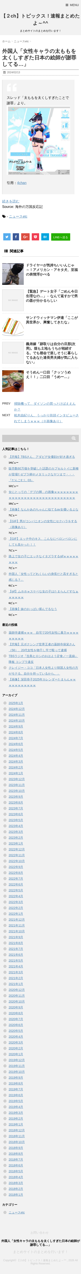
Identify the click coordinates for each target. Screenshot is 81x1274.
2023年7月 (16, 808)
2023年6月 (16, 814)
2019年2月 (16, 1118)
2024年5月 (16, 750)
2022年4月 (16, 896)
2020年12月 (17, 990)
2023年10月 (17, 791)
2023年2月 (16, 837)
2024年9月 (16, 726)
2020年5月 (16, 1031)
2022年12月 (17, 849)
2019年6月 (16, 1095)
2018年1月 (16, 1194)
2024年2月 (16, 767)
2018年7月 (16, 1159)
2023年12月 (17, 779)
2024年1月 (16, 773)
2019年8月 (16, 1083)
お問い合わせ (39, 1232)
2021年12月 (17, 919)
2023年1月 (16, 843)
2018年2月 (16, 1189)
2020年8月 (16, 1013)
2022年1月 (16, 913)
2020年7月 (16, 1019)
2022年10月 (17, 861)
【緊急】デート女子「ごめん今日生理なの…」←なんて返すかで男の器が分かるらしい (52, 296)
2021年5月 (16, 960)
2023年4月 (16, 826)
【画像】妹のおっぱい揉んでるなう (33, 609)
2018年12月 (17, 1130)
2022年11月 (17, 855)
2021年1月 (16, 984)
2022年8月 (16, 872)
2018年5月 (16, 1171)
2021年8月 (16, 943)
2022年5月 (16, 890)
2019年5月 (16, 1101)
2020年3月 (16, 1042)
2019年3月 (16, 1112)
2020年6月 (16, 1025)
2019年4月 (16, 1107)
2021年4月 (16, 966)
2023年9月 (16, 796)
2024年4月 (16, 755)
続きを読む (10, 201)
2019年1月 (16, 1124)
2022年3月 (16, 902)
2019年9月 (16, 1077)
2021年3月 (16, 972)
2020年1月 (16, 1054)
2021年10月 (17, 931)
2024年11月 (17, 714)
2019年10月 (17, 1071)
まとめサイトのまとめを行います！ (40, 1252)
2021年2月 (16, 978)
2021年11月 (17, 925)
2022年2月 (16, 908)
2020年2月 (16, 1048)
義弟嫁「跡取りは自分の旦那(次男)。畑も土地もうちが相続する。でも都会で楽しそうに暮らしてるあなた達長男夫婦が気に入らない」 (52, 353)
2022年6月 (16, 884)
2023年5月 (16, 820)
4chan (22, 183)
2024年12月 (17, 709)
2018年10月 (17, 1142)
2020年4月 (16, 1036)
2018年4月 (16, 1177)
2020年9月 (16, 1007)
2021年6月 (16, 954)
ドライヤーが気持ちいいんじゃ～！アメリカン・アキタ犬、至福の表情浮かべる (52, 269)
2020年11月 (17, 995)
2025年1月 (16, 703)
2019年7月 (16, 1089)
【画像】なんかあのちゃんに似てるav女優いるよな (43, 509)
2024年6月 (16, 744)
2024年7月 (16, 738)
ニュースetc (18, 216)
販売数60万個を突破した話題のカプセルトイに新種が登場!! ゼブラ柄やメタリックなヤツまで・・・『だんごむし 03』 (44, 474)
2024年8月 (16, 732)
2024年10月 (17, 720)
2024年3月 (16, 761)
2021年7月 (16, 949)
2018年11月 (17, 1136)
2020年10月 (17, 1001)
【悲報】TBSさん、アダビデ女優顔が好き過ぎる (42, 456)
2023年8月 (16, 802)
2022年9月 (16, 867)
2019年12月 (17, 1060)
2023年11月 (17, 785)
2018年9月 (16, 1148)
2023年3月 (16, 832)
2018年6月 (16, 1165)
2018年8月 (16, 1153)
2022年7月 (16, 878)
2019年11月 (17, 1066)
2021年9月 (16, 937)
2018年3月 (16, 1183)
